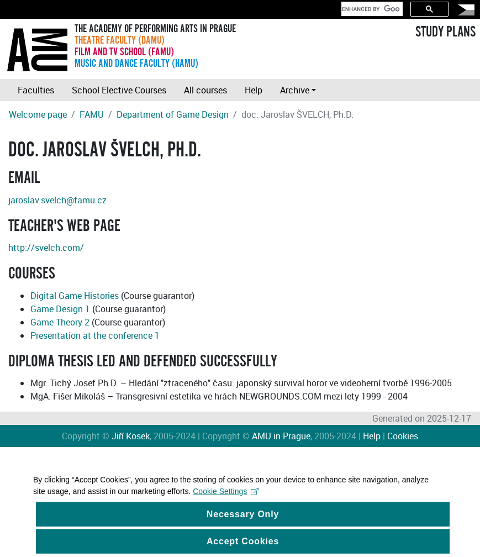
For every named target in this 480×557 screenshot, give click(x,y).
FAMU (92, 114)
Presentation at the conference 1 (95, 335)
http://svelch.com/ (46, 247)
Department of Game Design (173, 114)
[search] (371, 8)
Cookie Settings (226, 496)
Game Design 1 (60, 309)
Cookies (402, 436)
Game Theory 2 (59, 322)
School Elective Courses (119, 90)
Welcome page (38, 114)
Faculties (36, 90)
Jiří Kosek (131, 436)
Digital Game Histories (74, 296)
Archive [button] (294, 90)
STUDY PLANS (445, 32)
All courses (205, 90)
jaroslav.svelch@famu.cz (57, 200)
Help (253, 90)
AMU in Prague (281, 436)
